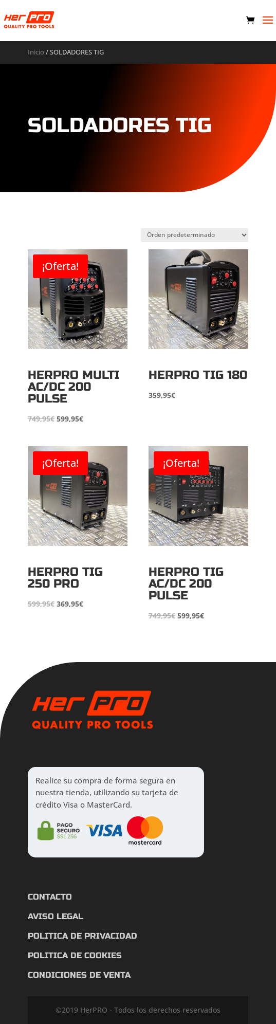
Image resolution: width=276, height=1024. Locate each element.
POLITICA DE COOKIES (75, 955)
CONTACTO (50, 897)
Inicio (36, 52)
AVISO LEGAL (55, 916)
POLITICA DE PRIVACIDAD (82, 936)
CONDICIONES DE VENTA (79, 975)
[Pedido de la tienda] (194, 235)
